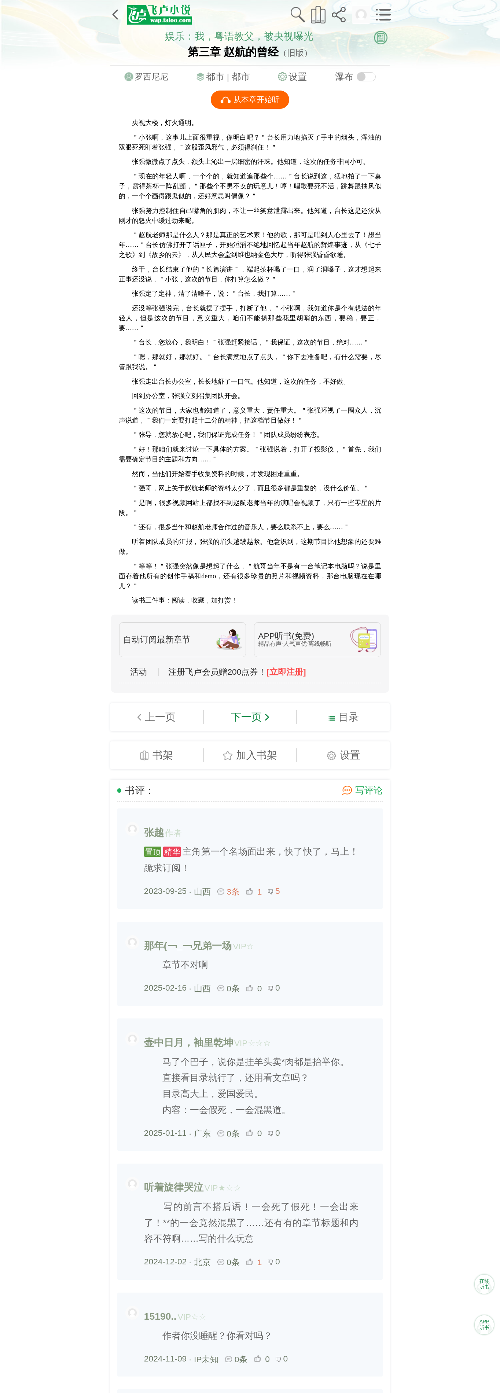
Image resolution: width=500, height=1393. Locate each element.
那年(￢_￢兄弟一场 (188, 945)
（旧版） (295, 53)
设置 (297, 77)
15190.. (160, 1316)
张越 (154, 832)
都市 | (219, 77)
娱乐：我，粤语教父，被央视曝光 (239, 36)
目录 (348, 717)
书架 (162, 755)
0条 (228, 988)
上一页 (160, 717)
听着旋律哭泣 (173, 1187)
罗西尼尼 (151, 76)
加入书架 (256, 755)
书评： (140, 790)
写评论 (369, 790)
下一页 (246, 717)
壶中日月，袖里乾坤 (188, 1042)
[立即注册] (286, 672)
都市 (241, 77)
